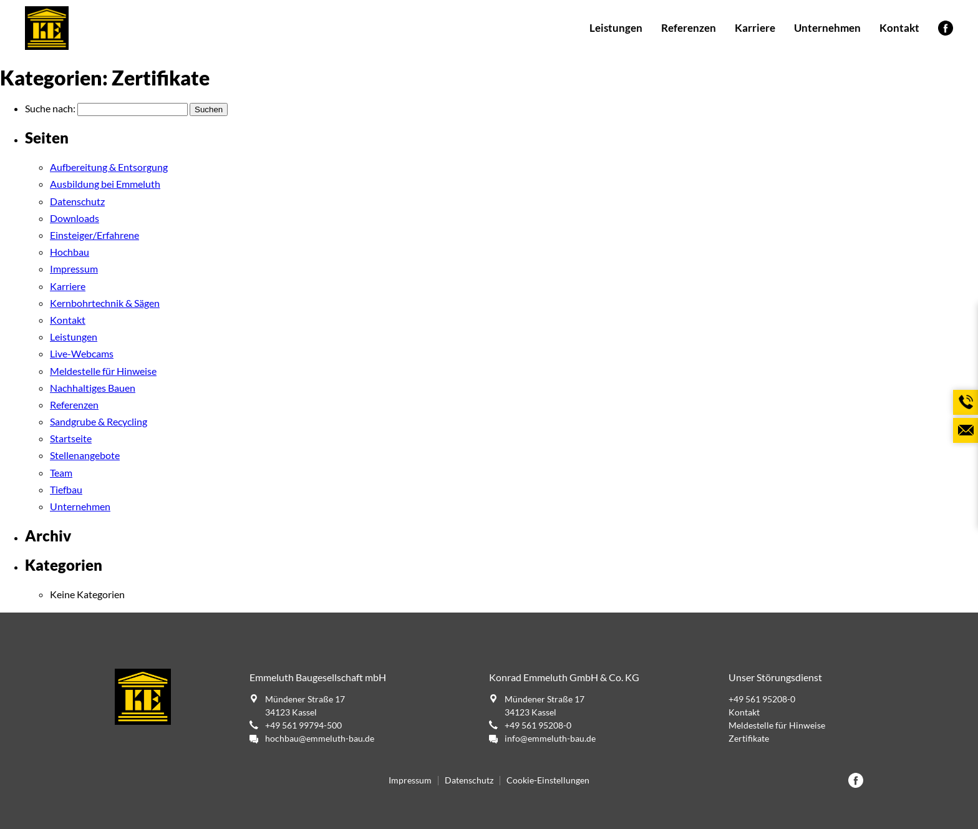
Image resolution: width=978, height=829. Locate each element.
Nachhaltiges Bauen (92, 388)
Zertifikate (749, 738)
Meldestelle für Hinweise (103, 371)
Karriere (755, 27)
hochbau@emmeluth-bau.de (319, 738)
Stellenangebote (85, 455)
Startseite (71, 438)
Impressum (74, 268)
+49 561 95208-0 (538, 725)
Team (61, 472)
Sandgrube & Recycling (98, 421)
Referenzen (688, 27)
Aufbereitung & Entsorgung (109, 167)
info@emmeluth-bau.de (550, 738)
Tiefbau (66, 489)
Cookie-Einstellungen (547, 780)
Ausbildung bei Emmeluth (105, 184)
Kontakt (899, 27)
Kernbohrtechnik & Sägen (105, 303)
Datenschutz (77, 201)
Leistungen (615, 27)
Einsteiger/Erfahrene (94, 235)
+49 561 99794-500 (303, 725)
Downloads (74, 218)
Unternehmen (827, 27)
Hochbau (69, 252)
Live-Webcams (82, 353)
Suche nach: (50, 108)
